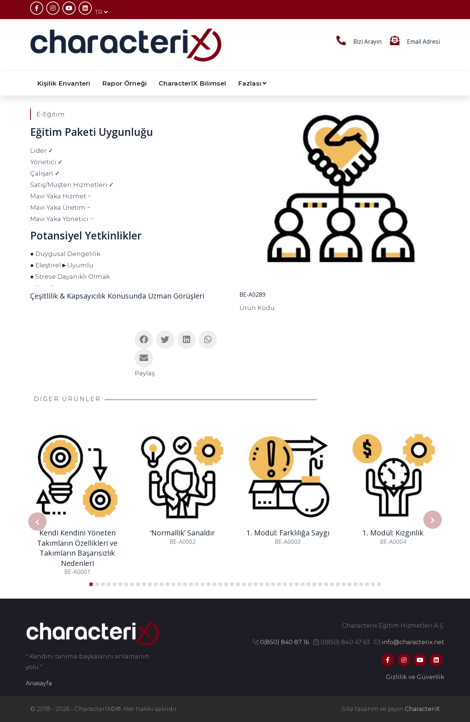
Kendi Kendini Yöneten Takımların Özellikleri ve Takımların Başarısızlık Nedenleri (77, 548)
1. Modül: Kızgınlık (392, 533)
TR (101, 12)
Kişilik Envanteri (63, 83)
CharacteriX (422, 708)
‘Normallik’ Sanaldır (182, 533)
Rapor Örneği (124, 83)
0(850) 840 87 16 (284, 642)
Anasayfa (39, 683)
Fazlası (252, 83)
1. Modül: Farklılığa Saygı (287, 533)
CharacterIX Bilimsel (192, 83)
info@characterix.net (413, 642)
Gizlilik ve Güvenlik (415, 677)
